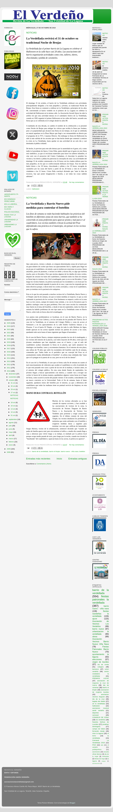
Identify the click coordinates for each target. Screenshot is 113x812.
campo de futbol (98, 729)
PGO (94, 745)
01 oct (13, 415)
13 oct (13, 409)
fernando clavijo (98, 731)
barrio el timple (54, 451)
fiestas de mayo (100, 759)
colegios (101, 667)
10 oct (13, 412)
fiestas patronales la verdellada (100, 599)
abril (10, 435)
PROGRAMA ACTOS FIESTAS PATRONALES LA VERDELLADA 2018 (100, 323)
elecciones (97, 659)
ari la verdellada (98, 704)
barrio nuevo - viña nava (69, 451)
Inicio (59, 458)
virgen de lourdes (100, 662)
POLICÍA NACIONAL (11, 212)
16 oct (13, 406)
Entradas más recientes (38, 458)
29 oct (13, 389)
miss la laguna (97, 733)
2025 (9, 323)
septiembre (13, 419)
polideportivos (96, 749)
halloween (35, 189)
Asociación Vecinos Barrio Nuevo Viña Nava (100, 641)
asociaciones (96, 763)
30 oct (13, 386)
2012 (9, 364)
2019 (9, 342)
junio (11, 429)
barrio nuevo (98, 629)
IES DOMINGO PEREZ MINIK (9, 200)
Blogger (72, 803)
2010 (9, 371)
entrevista (105, 756)
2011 (9, 368)
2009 (9, 449)
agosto (11, 422)
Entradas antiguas (77, 458)
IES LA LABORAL (10, 204)
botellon (82, 451)
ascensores (96, 752)
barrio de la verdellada (40, 451)
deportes (95, 713)
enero (11, 445)
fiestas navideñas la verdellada (100, 613)
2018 (9, 345)
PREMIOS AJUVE (100, 678)
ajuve (94, 619)
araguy (104, 761)
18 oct (13, 402)
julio (10, 426)
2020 (9, 339)
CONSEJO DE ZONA (100, 717)
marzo (11, 438)
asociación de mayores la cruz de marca (100, 683)
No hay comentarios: (76, 182)
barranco (95, 669)
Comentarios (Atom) (44, 464)
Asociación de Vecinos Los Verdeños (100, 623)
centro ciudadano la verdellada (100, 674)
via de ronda (103, 664)
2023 (9, 329)
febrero (11, 442)
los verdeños (100, 720)
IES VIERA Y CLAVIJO (9, 208)
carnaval (95, 715)
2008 (9, 452)
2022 (9, 333)
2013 (9, 361)
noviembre (13, 377)
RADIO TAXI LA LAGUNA (10, 216)
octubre (12, 380)
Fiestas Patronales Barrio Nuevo (100, 649)
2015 (9, 355)
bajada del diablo (98, 701)
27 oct (13, 392)
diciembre (12, 374)
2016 (9, 352)
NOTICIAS (31, 32)
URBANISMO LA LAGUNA (10, 225)
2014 (9, 358)
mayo (11, 432)
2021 (9, 336)
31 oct (13, 383)
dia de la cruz (98, 699)
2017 (9, 348)
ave (102, 745)
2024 (9, 326)
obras (94, 636)
